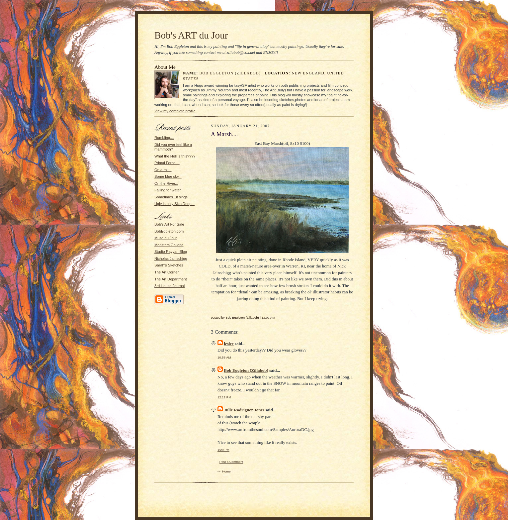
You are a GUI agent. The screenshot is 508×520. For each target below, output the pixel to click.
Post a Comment (231, 462)
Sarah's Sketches (168, 265)
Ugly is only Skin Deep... (174, 204)
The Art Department (170, 279)
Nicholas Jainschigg (170, 258)
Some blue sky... (168, 176)
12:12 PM (224, 397)
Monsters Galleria (169, 245)
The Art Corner (166, 272)
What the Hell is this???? (175, 156)
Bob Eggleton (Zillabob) (231, 73)
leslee (229, 343)
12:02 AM (268, 317)
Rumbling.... (164, 138)
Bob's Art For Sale (169, 224)
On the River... (166, 183)
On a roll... (163, 170)
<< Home (224, 471)
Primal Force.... (167, 163)
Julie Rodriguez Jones (244, 409)
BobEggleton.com (169, 231)
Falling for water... (169, 190)
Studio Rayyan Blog (170, 252)
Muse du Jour (165, 238)
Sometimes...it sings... (172, 197)
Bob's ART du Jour (191, 35)
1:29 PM (223, 450)
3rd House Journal (169, 286)
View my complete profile (175, 111)
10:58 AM (224, 357)
